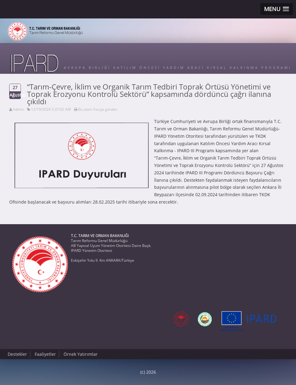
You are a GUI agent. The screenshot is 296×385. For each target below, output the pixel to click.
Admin (18, 109)
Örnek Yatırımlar (81, 354)
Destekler (17, 354)
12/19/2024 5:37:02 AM (51, 109)
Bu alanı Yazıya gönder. (98, 109)
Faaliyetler (45, 354)
